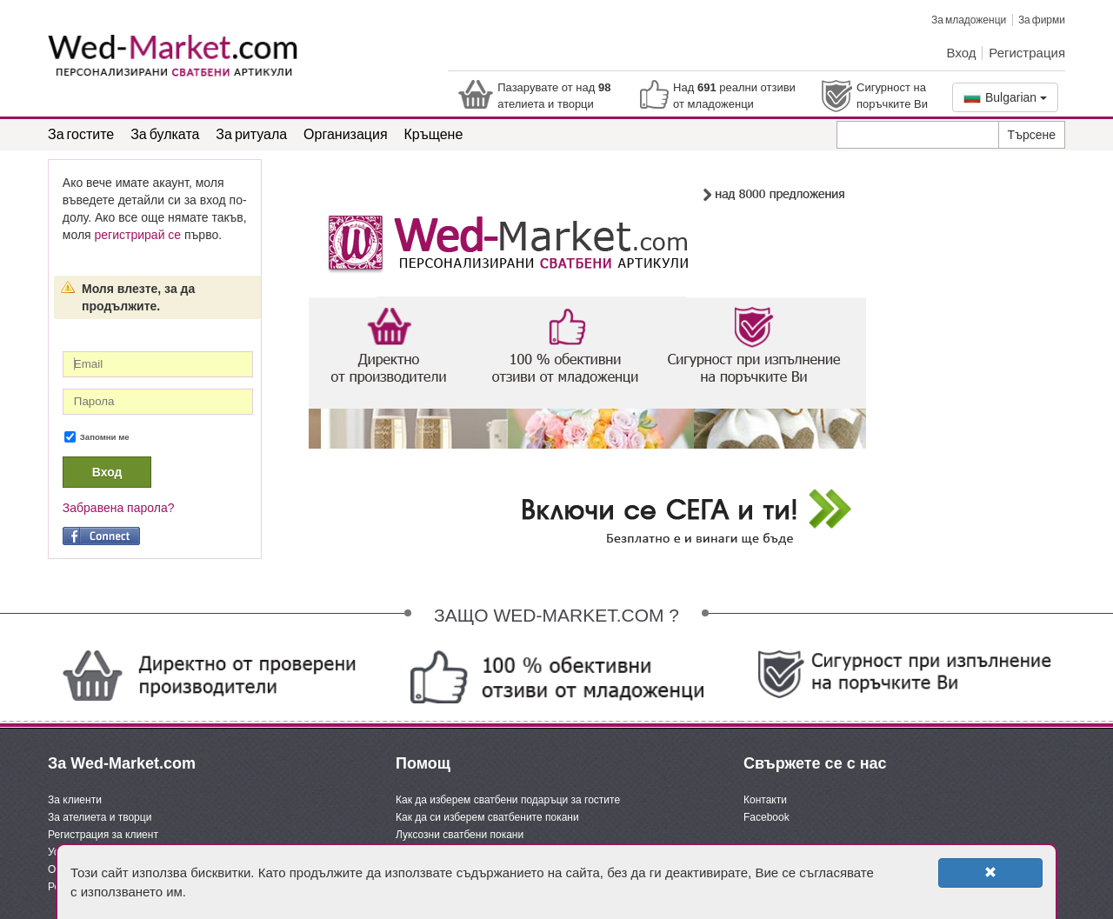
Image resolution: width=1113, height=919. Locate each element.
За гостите (81, 133)
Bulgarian (1005, 97)
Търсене (1032, 135)
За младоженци (968, 19)
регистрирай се (138, 235)
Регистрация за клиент (103, 835)
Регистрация (1027, 52)
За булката (164, 133)
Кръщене (433, 133)
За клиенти (75, 800)
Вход (961, 52)
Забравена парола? (119, 508)
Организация (345, 133)
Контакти (765, 800)
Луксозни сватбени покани (459, 835)
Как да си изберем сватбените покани (487, 817)
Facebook (766, 817)
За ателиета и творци (99, 817)
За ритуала (251, 133)
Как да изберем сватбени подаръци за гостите (508, 800)
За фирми (1041, 19)
